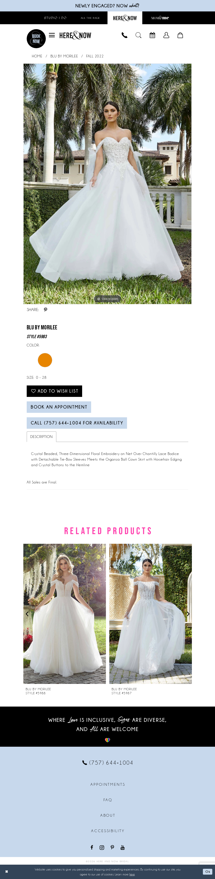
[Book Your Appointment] (152, 35)
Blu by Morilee (64, 56)
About (108, 815)
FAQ (108, 800)
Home (37, 56)
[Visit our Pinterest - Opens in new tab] (112, 847)
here (132, 874)
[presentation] (64, 614)
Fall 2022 (95, 56)
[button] (52, 35)
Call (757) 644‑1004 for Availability (77, 422)
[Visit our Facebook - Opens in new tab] (92, 847)
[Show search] (138, 35)
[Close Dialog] (7, 872)
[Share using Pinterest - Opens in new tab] (45, 309)
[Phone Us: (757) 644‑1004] (125, 35)
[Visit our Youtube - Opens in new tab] (123, 847)
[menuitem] (52, 35)
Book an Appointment (59, 407)
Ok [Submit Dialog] (207, 871)
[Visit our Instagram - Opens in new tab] (102, 847)
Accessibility (108, 831)
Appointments (107, 784)
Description (41, 437)
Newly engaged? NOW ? (107, 5)
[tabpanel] (107, 184)
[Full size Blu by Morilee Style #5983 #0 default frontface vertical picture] (107, 184)
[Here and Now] (75, 35)
